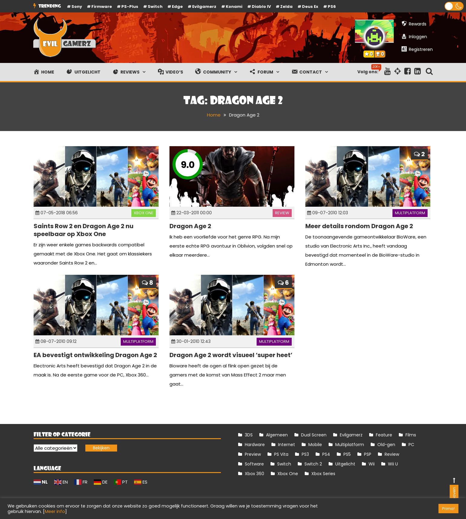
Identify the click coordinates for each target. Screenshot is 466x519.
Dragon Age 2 (190, 226)
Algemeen (277, 435)
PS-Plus (129, 6)
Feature (384, 435)
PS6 (332, 6)
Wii (372, 464)
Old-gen (386, 445)
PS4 (326, 454)
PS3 (305, 454)
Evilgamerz (204, 6)
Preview (253, 454)
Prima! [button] (448, 508)
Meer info (55, 511)
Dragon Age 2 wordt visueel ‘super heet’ (230, 355)
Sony (76, 6)
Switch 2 (313, 464)
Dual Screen (314, 435)
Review (282, 213)
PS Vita (281, 454)
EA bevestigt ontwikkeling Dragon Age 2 (95, 355)
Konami (234, 6)
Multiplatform (410, 213)
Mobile (315, 445)
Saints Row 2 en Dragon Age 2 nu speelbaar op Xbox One (83, 230)
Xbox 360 (254, 474)
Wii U (393, 464)
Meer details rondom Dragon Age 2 (359, 226)
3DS (249, 435)
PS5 (347, 454)
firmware (101, 6)
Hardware (255, 445)
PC (411, 445)
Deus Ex (310, 6)
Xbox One (143, 213)
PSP (367, 454)
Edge (177, 6)
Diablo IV (261, 6)
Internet (286, 445)
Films (410, 435)
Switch (155, 6)
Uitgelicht (345, 464)
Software (254, 464)
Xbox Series (323, 474)
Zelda (286, 6)
